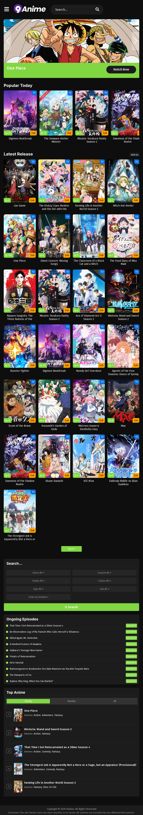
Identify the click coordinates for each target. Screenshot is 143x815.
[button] (126, 23)
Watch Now (121, 69)
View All (135, 155)
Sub (104, 589)
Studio (38, 581)
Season (104, 572)
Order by (38, 597)
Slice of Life (49, 787)
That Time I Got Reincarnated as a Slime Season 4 (57, 747)
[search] (97, 10)
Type (38, 589)
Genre (38, 572)
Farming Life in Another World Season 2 (50, 782)
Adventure (47, 715)
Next (71, 548)
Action (37, 715)
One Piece (16, 68)
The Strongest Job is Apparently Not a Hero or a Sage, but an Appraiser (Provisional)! (80, 765)
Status (104, 581)
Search (71, 607)
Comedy (46, 751)
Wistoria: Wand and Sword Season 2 (48, 729)
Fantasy (58, 715)
